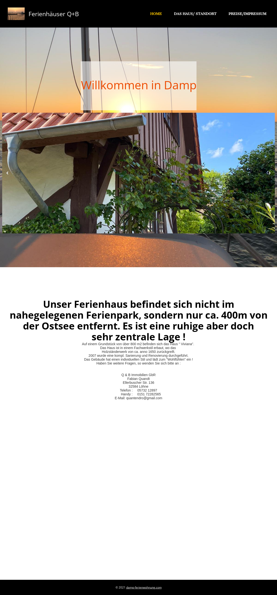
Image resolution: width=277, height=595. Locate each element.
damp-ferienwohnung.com (144, 587)
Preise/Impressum (247, 14)
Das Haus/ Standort (195, 14)
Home (156, 14)
